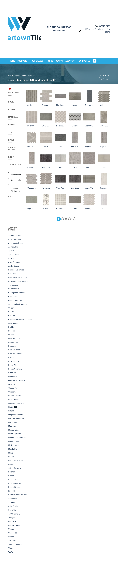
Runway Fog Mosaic (89, 167)
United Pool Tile (14, 533)
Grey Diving (60, 188)
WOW (10, 552)
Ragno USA (13, 479)
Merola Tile (12, 449)
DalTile (11, 327)
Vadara (11, 537)
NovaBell (11, 464)
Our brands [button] (38, 61)
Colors (17, 75)
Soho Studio (13, 506)
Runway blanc (104, 188)
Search (59, 61)
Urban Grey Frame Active (89, 188)
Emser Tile (12, 365)
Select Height (16, 180)
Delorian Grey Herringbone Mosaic (31, 146)
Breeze (104, 167)
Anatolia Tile (13, 247)
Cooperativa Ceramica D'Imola (20, 319)
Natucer (11, 457)
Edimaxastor (13, 342)
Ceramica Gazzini (15, 300)
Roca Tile (12, 491)
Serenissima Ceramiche (17, 495)
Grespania (12, 392)
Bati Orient (12, 274)
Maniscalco (12, 426)
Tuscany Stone (89, 105)
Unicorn (11, 529)
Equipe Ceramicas (15, 369)
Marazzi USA (13, 430)
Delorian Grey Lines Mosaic (46, 146)
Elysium (11, 357)
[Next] (73, 219)
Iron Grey (74, 146)
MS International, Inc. (16, 418)
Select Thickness (15, 190)
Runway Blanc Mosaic (60, 208)
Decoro (75, 126)
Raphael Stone (14, 487)
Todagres (11, 518)
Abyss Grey (104, 126)
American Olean (14, 239)
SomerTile (12, 510)
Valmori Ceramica (15, 544)
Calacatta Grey (46, 208)
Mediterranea (13, 445)
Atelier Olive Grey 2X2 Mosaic (31, 105)
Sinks (50, 61)
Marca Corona (13, 441)
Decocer (11, 331)
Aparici (11, 251)
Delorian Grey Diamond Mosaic (60, 126)
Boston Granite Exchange (18, 281)
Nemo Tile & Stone (15, 460)
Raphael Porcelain (15, 483)
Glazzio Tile (12, 388)
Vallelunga (12, 540)
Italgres (11, 411)
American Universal (15, 243)
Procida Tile (12, 476)
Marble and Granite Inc (17, 438)
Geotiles (11, 384)
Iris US (11, 407)
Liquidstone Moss (31, 208)
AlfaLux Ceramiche (15, 235)
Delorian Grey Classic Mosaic (31, 126)
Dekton (11, 335)
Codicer (11, 312)
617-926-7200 (102, 26)
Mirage (11, 453)
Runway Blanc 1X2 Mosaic (89, 208)
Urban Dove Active (46, 126)
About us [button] (70, 61)
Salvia (75, 105)
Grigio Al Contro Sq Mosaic (75, 167)
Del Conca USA (14, 338)
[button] (94, 61)
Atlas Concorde (14, 262)
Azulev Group (13, 266)
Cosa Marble (13, 323)
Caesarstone (13, 285)
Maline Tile (12, 422)
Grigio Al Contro (104, 146)
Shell (60, 167)
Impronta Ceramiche (16, 403)
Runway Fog (31, 167)
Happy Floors (13, 399)
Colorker (11, 316)
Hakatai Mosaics (14, 396)
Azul (103, 208)
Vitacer (11, 548)
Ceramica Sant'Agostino (17, 304)
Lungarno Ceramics (15, 415)
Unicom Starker (14, 525)
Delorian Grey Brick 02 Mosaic (46, 105)
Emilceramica (13, 361)
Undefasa (12, 521)
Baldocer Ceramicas (16, 270)
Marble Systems (14, 434)
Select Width (15, 174)
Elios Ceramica (14, 350)
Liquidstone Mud (75, 208)
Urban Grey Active (89, 126)
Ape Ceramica (13, 255)
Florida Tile (12, 377)
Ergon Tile (12, 373)
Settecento (12, 499)
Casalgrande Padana (16, 293)
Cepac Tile (12, 296)
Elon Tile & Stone (15, 354)
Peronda (11, 472)
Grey (24, 75)
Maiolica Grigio (60, 105)
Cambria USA (13, 289)
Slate (60, 146)
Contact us (84, 61)
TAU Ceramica (14, 514)
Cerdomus (12, 308)
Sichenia (11, 502)
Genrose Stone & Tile (16, 380)
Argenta (11, 258)
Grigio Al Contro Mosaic (31, 188)
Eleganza (12, 346)
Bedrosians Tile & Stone (17, 277)
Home (12, 61)
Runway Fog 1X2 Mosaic (46, 188)
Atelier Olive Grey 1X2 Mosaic (104, 105)
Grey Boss (75, 188)
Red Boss (46, 167)
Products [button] (22, 61)
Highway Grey (89, 146)
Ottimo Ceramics (14, 468)
